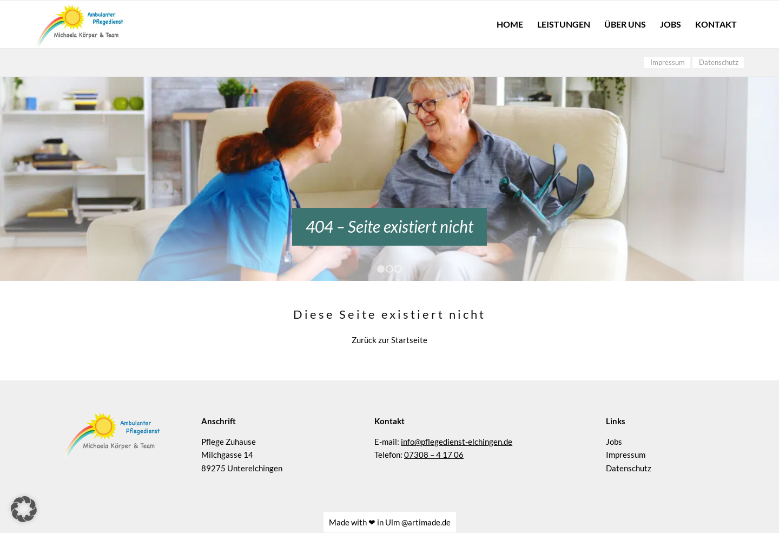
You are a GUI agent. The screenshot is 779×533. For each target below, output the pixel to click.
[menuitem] (510, 24)
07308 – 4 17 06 (434, 432)
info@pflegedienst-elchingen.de (456, 419)
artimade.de (429, 500)
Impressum (625, 432)
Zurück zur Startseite (389, 318)
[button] (24, 509)
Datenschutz (628, 446)
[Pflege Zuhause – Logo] (80, 24)
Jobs (614, 419)
